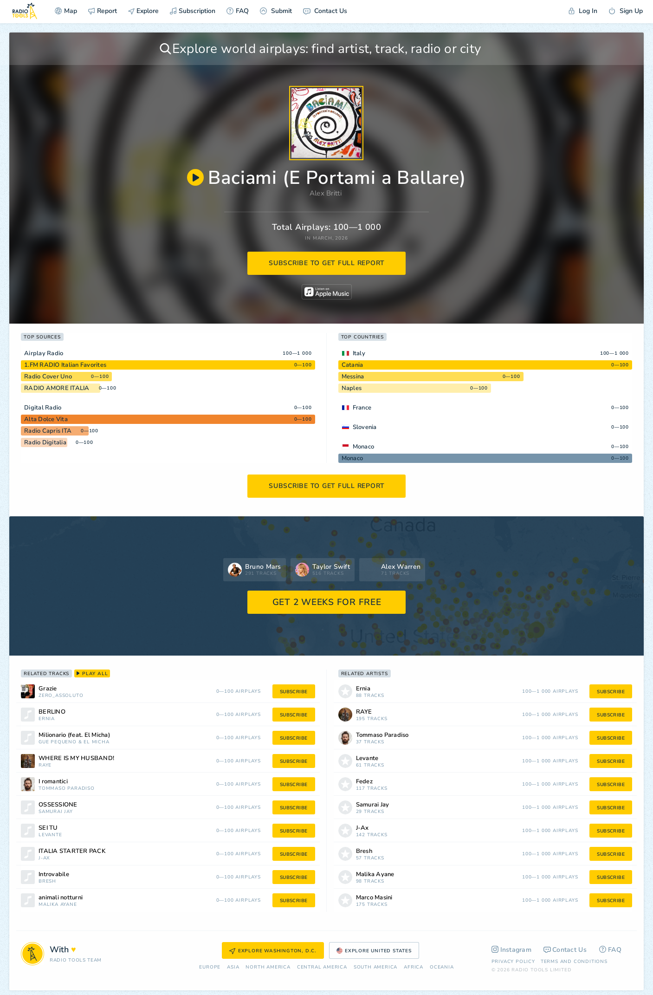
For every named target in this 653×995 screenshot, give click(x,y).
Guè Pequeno (58, 742)
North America (268, 967)
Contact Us (325, 11)
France (362, 407)
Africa (413, 967)
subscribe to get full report (327, 263)
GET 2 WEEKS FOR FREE (326, 602)
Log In (583, 11)
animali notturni (61, 897)
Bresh (47, 881)
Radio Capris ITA (47, 431)
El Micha (96, 742)
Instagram (511, 949)
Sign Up (625, 11)
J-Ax (44, 858)
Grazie (48, 688)
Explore (143, 11)
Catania (352, 365)
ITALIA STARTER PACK (72, 851)
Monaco (364, 446)
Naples (352, 388)
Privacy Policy (513, 961)
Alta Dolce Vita (46, 419)
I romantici (53, 781)
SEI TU (48, 828)
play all (92, 673)
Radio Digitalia (45, 442)
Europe (209, 967)
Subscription (192, 11)
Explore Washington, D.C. (273, 951)
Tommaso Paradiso (67, 788)
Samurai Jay (56, 811)
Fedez (364, 781)
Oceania (442, 967)
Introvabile (54, 874)
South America (375, 967)
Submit (276, 11)
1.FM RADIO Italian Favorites (65, 365)
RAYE (45, 765)
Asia (233, 967)
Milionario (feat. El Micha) (74, 735)
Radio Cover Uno (48, 376)
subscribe (294, 692)
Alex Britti (326, 193)
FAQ (237, 11)
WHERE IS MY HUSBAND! (76, 758)
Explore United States (374, 951)
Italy (359, 353)
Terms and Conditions (574, 961)
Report (102, 11)
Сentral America (322, 967)
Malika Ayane (58, 904)
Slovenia (365, 427)
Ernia (47, 719)
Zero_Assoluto (61, 695)
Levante (50, 835)
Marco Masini (374, 897)
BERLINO (52, 712)
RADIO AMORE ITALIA (57, 388)
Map (66, 11)
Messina (353, 376)
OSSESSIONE (58, 804)
